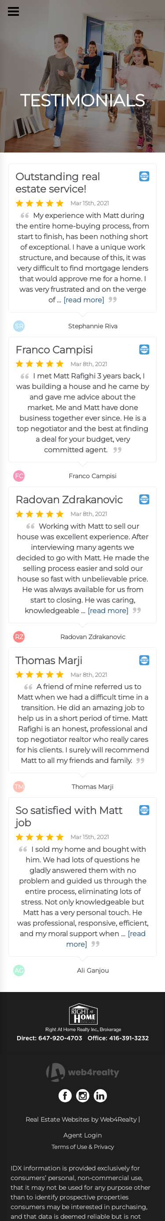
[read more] (83, 300)
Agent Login (82, 1135)
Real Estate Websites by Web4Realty (81, 1119)
